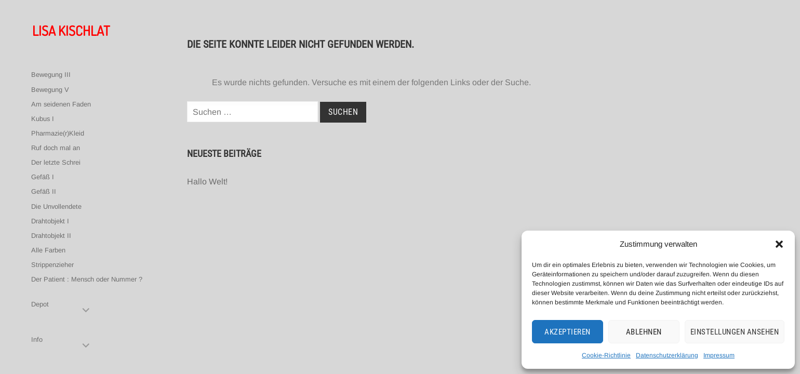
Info (37, 339)
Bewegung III (51, 74)
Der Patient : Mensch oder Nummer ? (86, 279)
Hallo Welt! (207, 181)
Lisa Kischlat (71, 30)
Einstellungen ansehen (734, 332)
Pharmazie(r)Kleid (57, 133)
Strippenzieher (52, 265)
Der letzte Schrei (56, 162)
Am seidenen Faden (61, 104)
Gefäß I (42, 177)
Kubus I (42, 119)
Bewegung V (50, 90)
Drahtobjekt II (51, 235)
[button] (779, 244)
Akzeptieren (567, 332)
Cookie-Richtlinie (606, 355)
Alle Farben (48, 250)
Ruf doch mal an (55, 148)
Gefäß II (43, 191)
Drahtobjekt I (50, 221)
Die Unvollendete (56, 206)
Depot (40, 304)
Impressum (719, 355)
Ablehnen (644, 332)
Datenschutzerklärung (667, 355)
